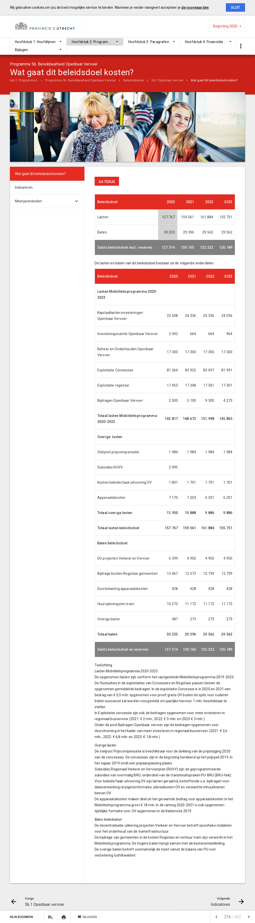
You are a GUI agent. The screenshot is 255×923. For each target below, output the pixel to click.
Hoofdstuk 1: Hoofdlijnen (35, 42)
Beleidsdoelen (133, 80)
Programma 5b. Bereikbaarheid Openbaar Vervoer (80, 80)
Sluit (235, 7)
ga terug (107, 182)
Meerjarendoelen (28, 201)
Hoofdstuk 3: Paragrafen (148, 42)
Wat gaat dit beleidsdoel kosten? (214, 80)
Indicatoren (24, 187)
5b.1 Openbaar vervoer (167, 80)
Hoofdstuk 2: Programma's (94, 42)
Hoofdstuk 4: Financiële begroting (211, 42)
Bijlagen (21, 50)
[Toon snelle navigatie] (240, 46)
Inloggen (87, 917)
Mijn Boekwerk (22, 917)
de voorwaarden (195, 7)
